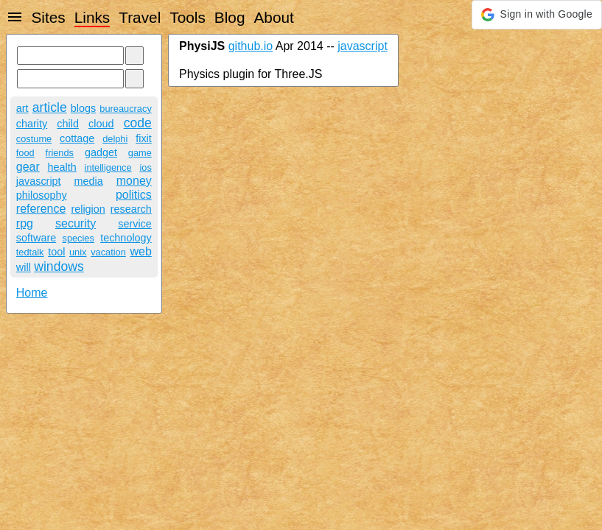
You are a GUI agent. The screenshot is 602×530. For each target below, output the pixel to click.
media (88, 181)
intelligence (108, 167)
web (140, 251)
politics (134, 194)
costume (34, 138)
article (49, 107)
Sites (48, 17)
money (134, 180)
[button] (537, 14)
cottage (77, 138)
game (140, 152)
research (131, 209)
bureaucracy (125, 108)
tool (56, 252)
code (138, 123)
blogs (83, 108)
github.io (250, 46)
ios (145, 167)
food (25, 152)
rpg (24, 223)
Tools (187, 17)
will (23, 267)
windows (58, 266)
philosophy (41, 195)
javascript (38, 181)
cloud (100, 124)
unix (77, 252)
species (78, 238)
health (62, 167)
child (68, 124)
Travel (140, 17)
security (75, 223)
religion (88, 209)
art (22, 108)
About (273, 17)
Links (92, 17)
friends (60, 152)
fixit (144, 138)
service (135, 224)
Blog (229, 17)
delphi (114, 138)
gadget (101, 152)
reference (41, 208)
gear (28, 166)
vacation (108, 252)
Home (32, 292)
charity (31, 124)
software (36, 238)
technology (126, 238)
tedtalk (30, 252)
